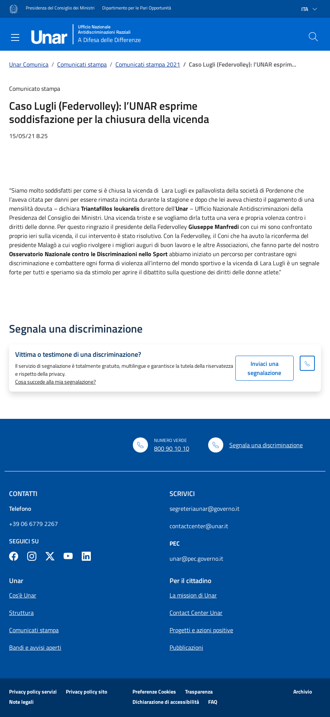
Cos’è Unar (22, 595)
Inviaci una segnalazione (264, 368)
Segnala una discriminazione (266, 444)
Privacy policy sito (86, 691)
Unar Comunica (28, 64)
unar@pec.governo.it (196, 558)
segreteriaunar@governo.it (205, 508)
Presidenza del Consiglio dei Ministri (60, 8)
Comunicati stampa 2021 (147, 64)
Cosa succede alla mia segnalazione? (55, 382)
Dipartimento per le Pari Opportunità (136, 8)
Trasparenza (199, 691)
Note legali (21, 702)
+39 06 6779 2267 (33, 523)
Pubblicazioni (186, 647)
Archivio (302, 691)
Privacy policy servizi (33, 691)
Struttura (21, 612)
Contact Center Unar (196, 612)
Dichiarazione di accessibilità (165, 702)
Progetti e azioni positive (201, 630)
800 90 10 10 (171, 448)
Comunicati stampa (82, 64)
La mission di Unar (193, 595)
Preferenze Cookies (154, 691)
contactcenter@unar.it (199, 525)
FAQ (212, 702)
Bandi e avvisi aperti (35, 647)
